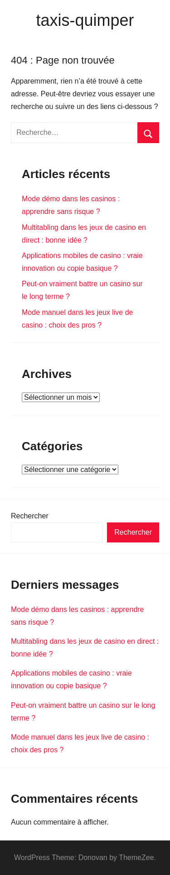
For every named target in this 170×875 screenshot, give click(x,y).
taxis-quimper (85, 20)
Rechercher (30, 516)
